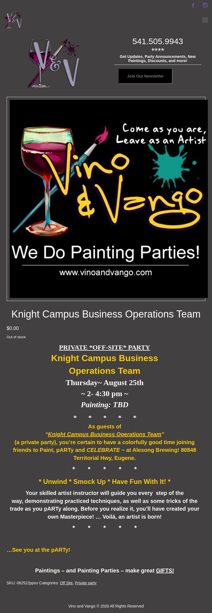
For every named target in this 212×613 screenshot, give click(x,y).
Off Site (66, 583)
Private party (86, 583)
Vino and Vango (81, 606)
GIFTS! (165, 570)
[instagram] (205, 5)
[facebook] (193, 5)
